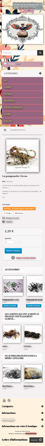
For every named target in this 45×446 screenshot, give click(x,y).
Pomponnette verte (10, 299)
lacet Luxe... (7, 386)
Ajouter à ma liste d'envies (26, 258)
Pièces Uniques (13, 107)
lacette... (5, 346)
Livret (8, 87)
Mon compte (8, 419)
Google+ (8, 213)
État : (4, 181)
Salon (8, 121)
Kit (6, 80)
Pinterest (19, 213)
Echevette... (28, 346)
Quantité (8, 238)
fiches (8, 94)
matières (9, 101)
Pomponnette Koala (34, 299)
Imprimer (9, 222)
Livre (7, 114)
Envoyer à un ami (12, 218)
